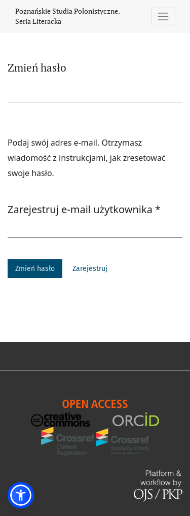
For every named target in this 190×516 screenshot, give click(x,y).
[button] (20, 495)
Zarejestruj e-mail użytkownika (84, 209)
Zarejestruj (89, 268)
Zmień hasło (35, 268)
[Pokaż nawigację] (163, 16)
